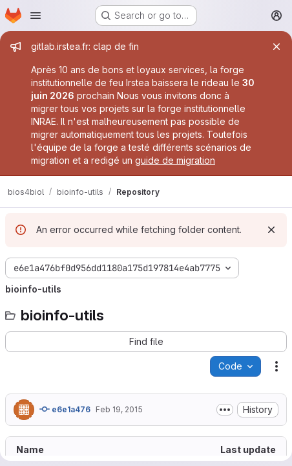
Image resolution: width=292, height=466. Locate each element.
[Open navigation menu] (35, 15)
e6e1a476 (64, 409)
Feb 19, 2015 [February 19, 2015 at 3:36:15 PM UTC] (119, 409)
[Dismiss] (271, 230)
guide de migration (175, 160)
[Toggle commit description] (224, 410)
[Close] (276, 46)
